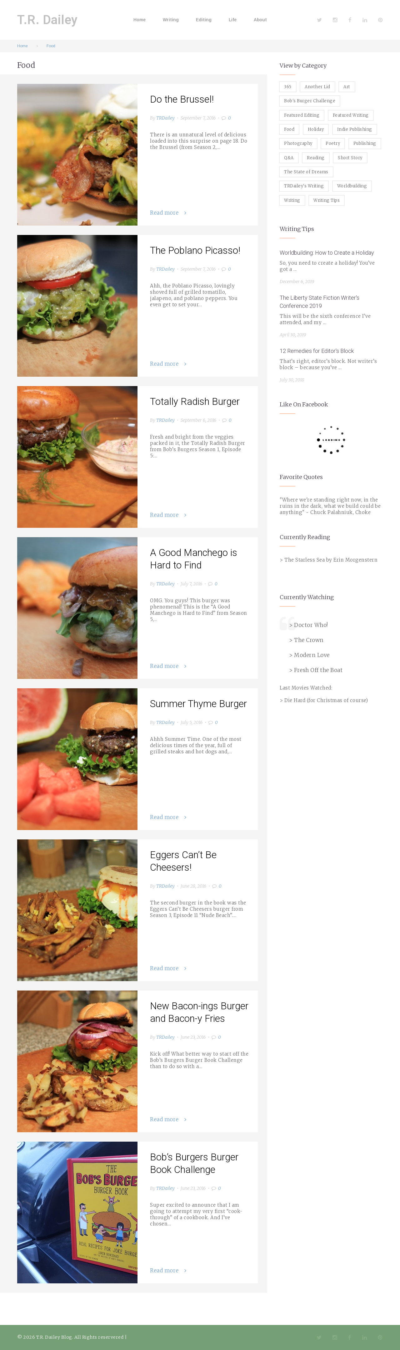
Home (139, 19)
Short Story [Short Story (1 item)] (350, 157)
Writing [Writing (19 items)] (292, 200)
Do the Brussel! (182, 99)
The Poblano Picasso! (195, 250)
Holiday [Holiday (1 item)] (316, 129)
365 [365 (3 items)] (288, 86)
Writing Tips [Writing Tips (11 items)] (326, 200)
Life (233, 19)
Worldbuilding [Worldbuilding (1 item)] (352, 186)
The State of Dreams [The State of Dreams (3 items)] (306, 172)
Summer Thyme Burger (198, 704)
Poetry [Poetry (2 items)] (333, 143)
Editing (204, 19)
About (260, 19)
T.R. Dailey (47, 20)
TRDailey (165, 118)
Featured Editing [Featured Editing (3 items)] (301, 115)
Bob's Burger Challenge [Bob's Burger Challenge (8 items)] (309, 101)
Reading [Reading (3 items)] (316, 157)
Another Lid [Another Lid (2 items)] (317, 86)
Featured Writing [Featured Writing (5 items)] (351, 115)
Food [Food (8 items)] (289, 129)
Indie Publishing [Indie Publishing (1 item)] (354, 129)
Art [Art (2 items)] (346, 86)
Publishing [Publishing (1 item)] (364, 143)
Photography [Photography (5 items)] (298, 143)
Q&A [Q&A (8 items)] (289, 157)
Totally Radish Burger (195, 401)
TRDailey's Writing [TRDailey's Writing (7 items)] (304, 186)
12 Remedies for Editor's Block (317, 351)
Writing (171, 19)
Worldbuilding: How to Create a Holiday (327, 252)
